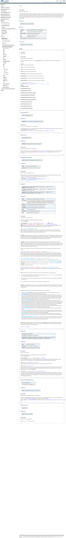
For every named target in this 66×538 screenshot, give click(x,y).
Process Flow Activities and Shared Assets (8, 28)
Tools (2, 35)
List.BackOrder (6, 69)
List (3, 66)
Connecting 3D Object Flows (5, 12)
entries (21, 31)
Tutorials (2, 6)
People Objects (4, 30)
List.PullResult (6, 72)
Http (3, 64)
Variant (27, 115)
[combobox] (49, 2)
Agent (4, 49)
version (57, 0)
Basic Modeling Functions (6, 41)
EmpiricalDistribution (6, 61)
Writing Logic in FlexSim (6, 40)
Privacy (20, 536)
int (30, 187)
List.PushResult (6, 74)
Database (4, 59)
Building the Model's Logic (5, 14)
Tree (3, 82)
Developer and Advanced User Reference (8, 88)
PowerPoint (5, 77)
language (60, 0)
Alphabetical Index (6, 48)
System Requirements (5, 22)
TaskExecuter (5, 80)
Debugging (4, 43)
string (28, 186)
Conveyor (4, 56)
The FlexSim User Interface (5, 7)
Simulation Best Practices (5, 9)
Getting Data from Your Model (6, 17)
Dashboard (3, 36)
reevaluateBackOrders (23, 38)
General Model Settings (5, 25)
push (21, 36)
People (4, 75)
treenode (29, 189)
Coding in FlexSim (4, 38)
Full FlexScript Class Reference (7, 46)
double (34, 186)
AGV (3, 51)
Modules (2, 90)
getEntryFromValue (23, 33)
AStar (4, 53)
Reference (2, 20)
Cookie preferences (37, 536)
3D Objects (3, 27)
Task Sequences (4, 33)
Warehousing (5, 85)
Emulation (4, 62)
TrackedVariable (38, 60)
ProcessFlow (5, 79)
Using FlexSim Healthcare (5, 19)
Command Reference (5, 87)
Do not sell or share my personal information (28, 536)
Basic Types (5, 54)
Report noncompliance (44, 536)
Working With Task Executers (5, 15)
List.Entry (31, 384)
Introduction (3, 4)
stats (21, 23)
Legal (52, 536)
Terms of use (49, 536)
